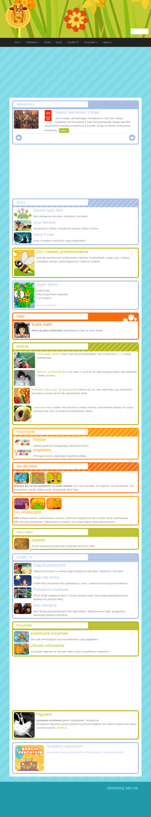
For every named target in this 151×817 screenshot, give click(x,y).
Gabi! (21, 316)
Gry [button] (18, 42)
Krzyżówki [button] (91, 42)
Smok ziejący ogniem (48, 354)
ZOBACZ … (63, 727)
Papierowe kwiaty (42, 407)
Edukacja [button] (32, 42)
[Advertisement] (75, 72)
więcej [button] (107, 42)
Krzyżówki (24, 625)
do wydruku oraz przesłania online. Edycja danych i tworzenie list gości (85, 752)
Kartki (47, 42)
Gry (25, 532)
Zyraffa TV (73, 42)
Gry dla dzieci (27, 466)
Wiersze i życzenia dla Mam (52, 371)
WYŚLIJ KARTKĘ (46, 305)
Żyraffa (25, 557)
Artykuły (23, 346)
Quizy (59, 42)
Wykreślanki (26, 432)
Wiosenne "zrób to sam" (55, 389)
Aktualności (25, 104)
